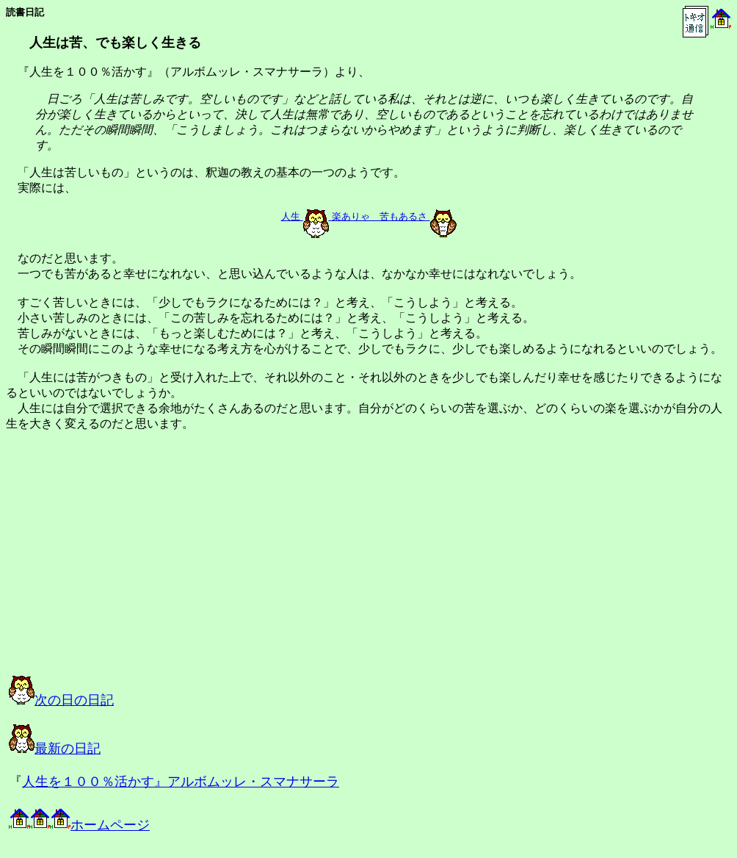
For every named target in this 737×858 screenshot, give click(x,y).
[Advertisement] (157, 566)
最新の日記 (55, 748)
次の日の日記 (61, 700)
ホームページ (79, 825)
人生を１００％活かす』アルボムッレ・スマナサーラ (180, 781)
